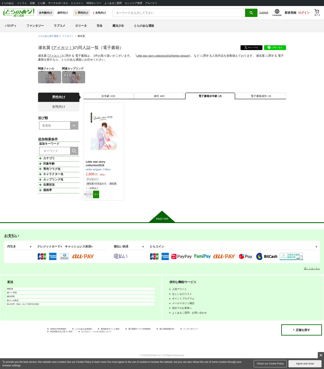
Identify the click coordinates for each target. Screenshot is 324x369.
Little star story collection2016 (156, 55)
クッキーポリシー (60, 337)
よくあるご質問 (113, 3)
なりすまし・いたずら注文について (137, 337)
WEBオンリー (93, 3)
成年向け (62, 12)
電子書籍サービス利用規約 (160, 333)
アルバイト (151, 3)
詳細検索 (263, 12)
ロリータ (81, 25)
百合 (99, 25)
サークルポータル (58, 3)
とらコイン (77, 3)
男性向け (81, 12)
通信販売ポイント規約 (123, 333)
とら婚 (41, 3)
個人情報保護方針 (194, 333)
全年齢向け (45, 12)
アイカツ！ (63, 47)
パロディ (11, 25)
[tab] (108, 97)
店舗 (32, 3)
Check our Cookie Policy (270, 363)
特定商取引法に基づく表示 (94, 337)
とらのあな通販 (144, 25)
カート (113, 198)
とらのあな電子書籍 (49, 36)
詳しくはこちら (312, 273)
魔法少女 (118, 25)
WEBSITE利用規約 (60, 333)
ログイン (304, 12)
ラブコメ (59, 25)
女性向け (99, 12)
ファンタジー (35, 25)
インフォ (22, 3)
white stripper (185, 55)
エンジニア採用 (133, 3)
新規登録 (290, 12)
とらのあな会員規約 (91, 333)
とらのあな (7, 3)
